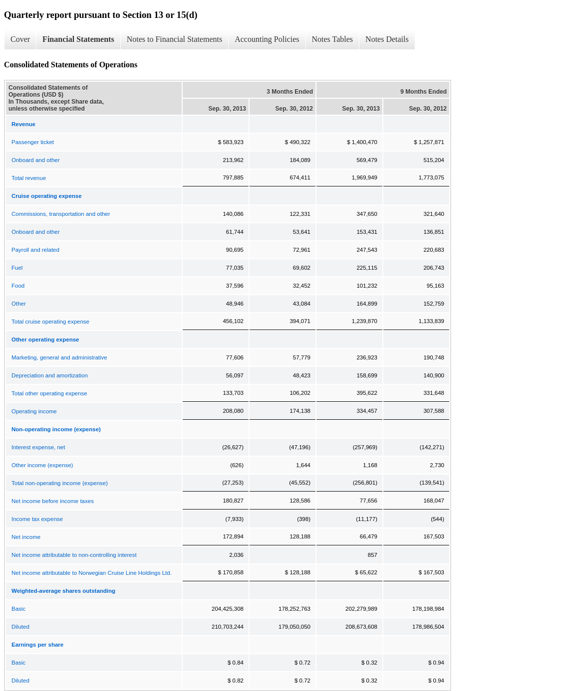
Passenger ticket (32, 142)
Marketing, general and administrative (59, 357)
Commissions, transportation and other (60, 214)
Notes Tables (332, 39)
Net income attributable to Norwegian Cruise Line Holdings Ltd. (91, 573)
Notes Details (387, 39)
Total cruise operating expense (50, 322)
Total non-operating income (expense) (59, 483)
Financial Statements (78, 39)
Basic (18, 609)
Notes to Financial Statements (175, 39)
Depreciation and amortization (49, 375)
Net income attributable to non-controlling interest (74, 555)
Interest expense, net (38, 447)
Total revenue (28, 178)
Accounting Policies (267, 39)
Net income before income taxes (52, 501)
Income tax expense (37, 519)
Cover (20, 39)
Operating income (34, 411)
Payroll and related (35, 250)
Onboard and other (35, 160)
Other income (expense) (42, 465)
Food (17, 286)
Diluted (20, 627)
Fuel (16, 268)
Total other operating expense (49, 393)
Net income (25, 537)
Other (18, 304)
